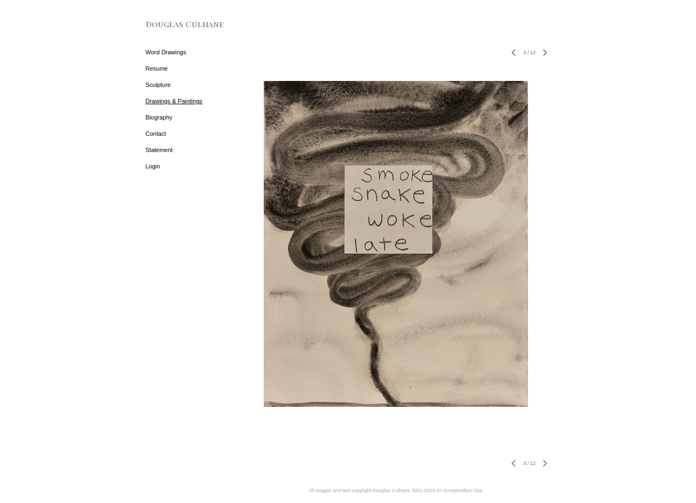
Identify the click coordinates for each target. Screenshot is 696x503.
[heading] (173, 24)
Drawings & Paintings (174, 101)
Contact (156, 133)
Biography (159, 117)
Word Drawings (166, 52)
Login (153, 166)
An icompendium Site (459, 490)
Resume (157, 68)
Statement (159, 150)
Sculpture (158, 84)
